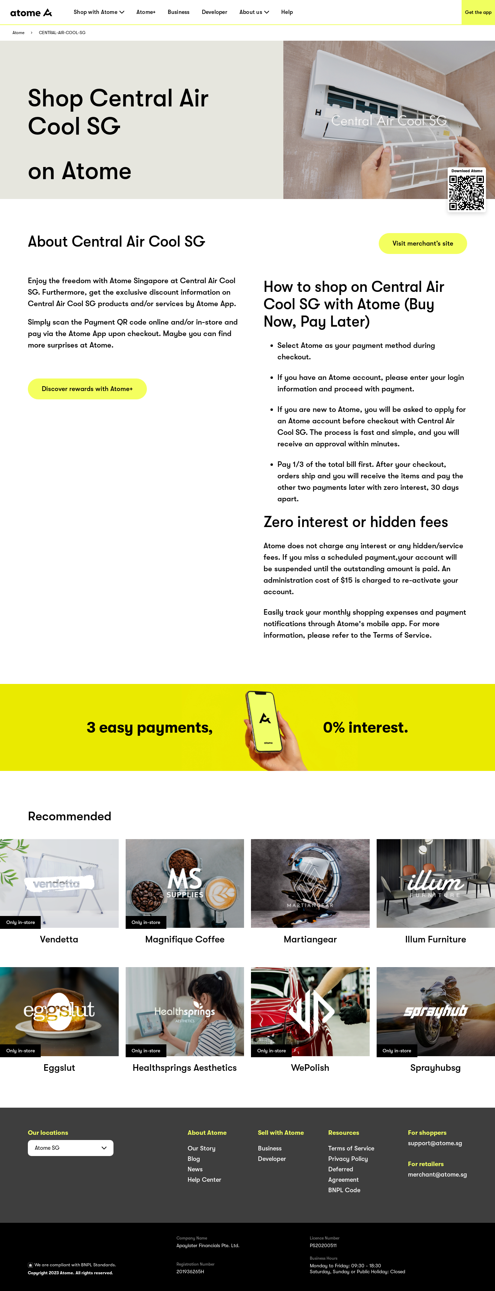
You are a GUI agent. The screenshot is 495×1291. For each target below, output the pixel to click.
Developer (214, 12)
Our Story (201, 1148)
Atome (18, 33)
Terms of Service (351, 1148)
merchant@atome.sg (437, 1174)
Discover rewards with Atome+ (87, 389)
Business (178, 12)
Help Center (204, 1179)
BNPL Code (344, 1190)
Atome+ (146, 12)
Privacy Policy (348, 1158)
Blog (194, 1158)
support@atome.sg (435, 1143)
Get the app (478, 12)
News (195, 1169)
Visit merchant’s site (423, 243)
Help (287, 12)
